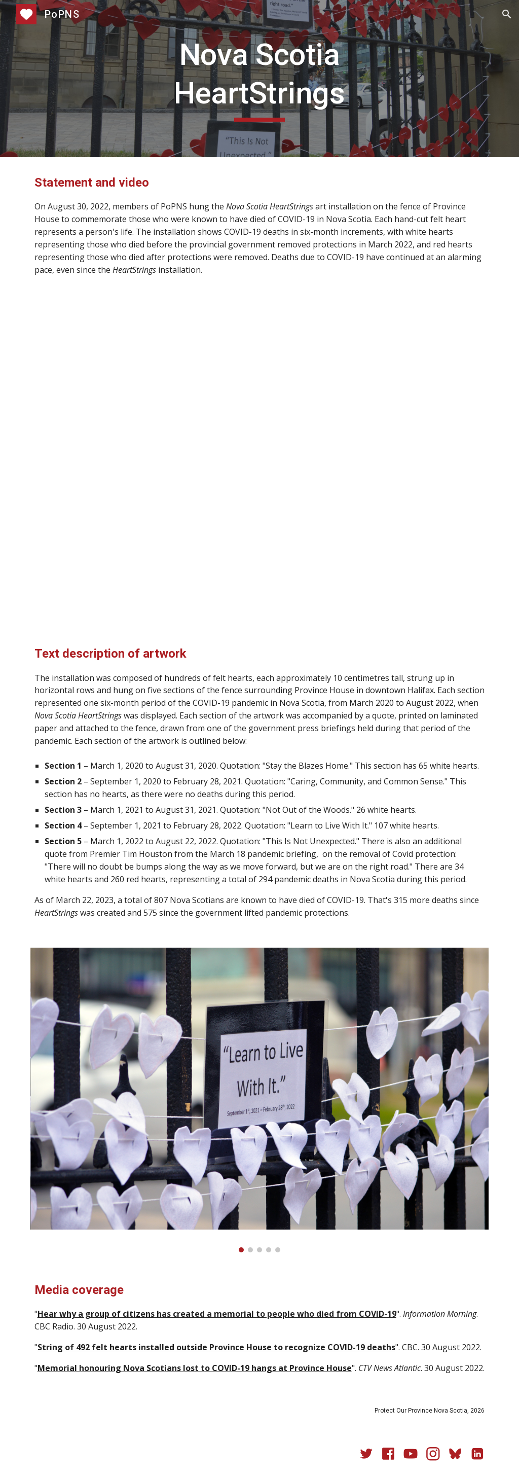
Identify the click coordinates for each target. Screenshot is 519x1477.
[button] (507, 14)
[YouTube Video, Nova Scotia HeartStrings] (259, 460)
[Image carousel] (259, 1100)
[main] (259, 78)
